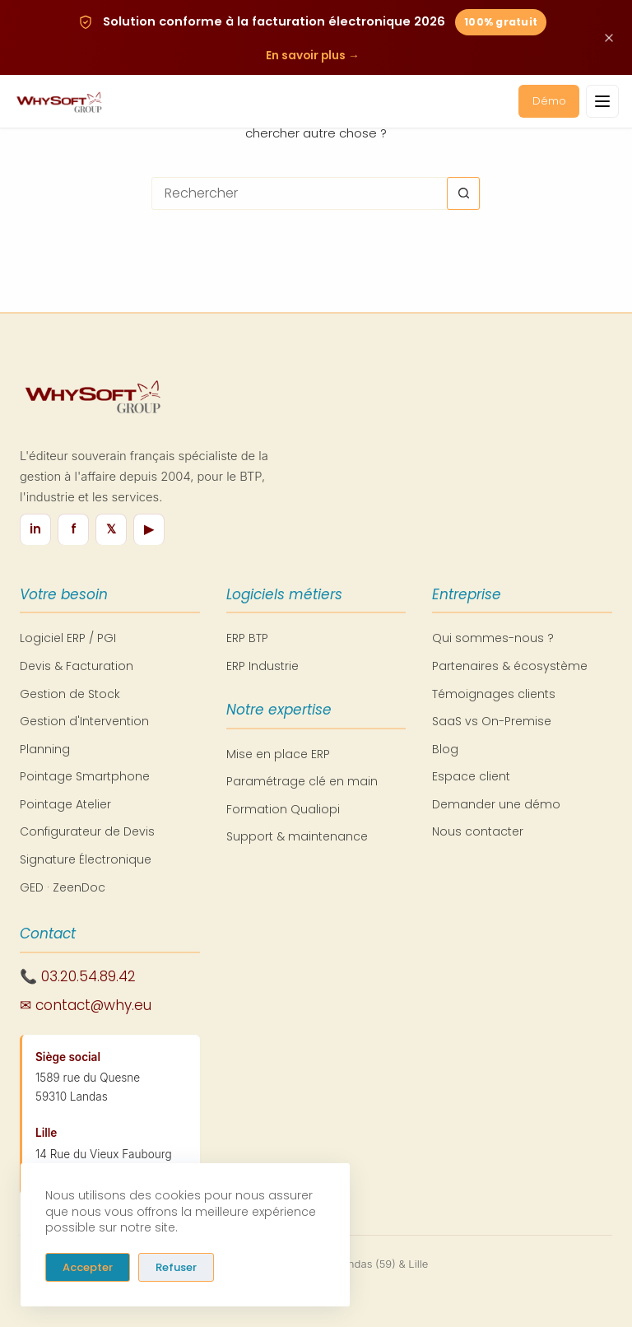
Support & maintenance (297, 836)
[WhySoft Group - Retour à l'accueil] (58, 103)
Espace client (471, 776)
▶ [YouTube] (149, 529)
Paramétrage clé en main (302, 781)
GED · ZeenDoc (62, 887)
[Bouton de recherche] (463, 193)
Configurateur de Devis (87, 831)
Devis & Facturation (76, 666)
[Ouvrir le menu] (602, 103)
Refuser (176, 1266)
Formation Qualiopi (283, 809)
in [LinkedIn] (35, 529)
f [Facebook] (74, 529)
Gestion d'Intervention (84, 721)
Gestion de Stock (70, 694)
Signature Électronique (85, 859)
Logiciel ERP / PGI (68, 638)
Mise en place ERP (278, 754)
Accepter (88, 1266)
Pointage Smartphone (85, 776)
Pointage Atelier (65, 804)
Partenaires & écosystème (510, 666)
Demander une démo (496, 804)
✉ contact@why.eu (85, 1005)
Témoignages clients (493, 694)
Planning (45, 749)
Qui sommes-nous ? (493, 638)
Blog (445, 749)
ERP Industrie (262, 666)
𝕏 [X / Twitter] (111, 529)
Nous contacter (477, 831)
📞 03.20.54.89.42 (78, 976)
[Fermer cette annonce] (608, 38)
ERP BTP (247, 638)
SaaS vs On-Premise (491, 721)
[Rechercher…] (299, 193)
